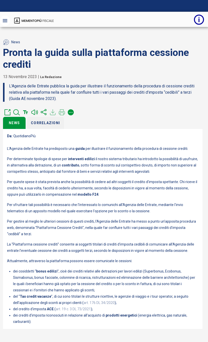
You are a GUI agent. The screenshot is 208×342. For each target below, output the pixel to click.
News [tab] (14, 123)
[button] (7, 112)
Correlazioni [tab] (45, 123)
